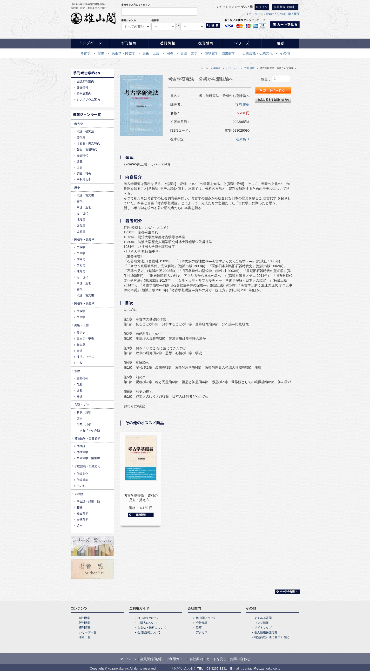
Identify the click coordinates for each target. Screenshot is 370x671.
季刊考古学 (84, 179)
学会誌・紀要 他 (88, 501)
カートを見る (216, 659)
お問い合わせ (240, 659)
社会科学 (82, 513)
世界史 (81, 231)
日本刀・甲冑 (85, 338)
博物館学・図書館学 (220, 53)
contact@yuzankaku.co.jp (261, 668)
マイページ (256, 14)
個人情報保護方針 (265, 632)
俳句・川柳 (84, 424)
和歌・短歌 (84, 412)
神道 (79, 396)
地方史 (81, 219)
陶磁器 (81, 344)
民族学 (81, 247)
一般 (79, 363)
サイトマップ (263, 627)
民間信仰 (82, 378)
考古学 (85, 53)
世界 (79, 167)
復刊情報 (85, 627)
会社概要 (202, 622)
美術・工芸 (150, 53)
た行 (228, 68)
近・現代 (82, 213)
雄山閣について (206, 618)
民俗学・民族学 (123, 53)
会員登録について (149, 632)
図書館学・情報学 (88, 458)
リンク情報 (261, 622)
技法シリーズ (85, 357)
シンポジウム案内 (88, 99)
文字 (79, 418)
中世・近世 (84, 207)
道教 (79, 390)
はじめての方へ (147, 618)
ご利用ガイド (176, 659)
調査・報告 (84, 173)
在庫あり (242, 139)
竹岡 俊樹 (249, 68)
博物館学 (82, 452)
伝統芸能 (82, 479)
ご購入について (147, 622)
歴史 (101, 53)
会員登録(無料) (151, 659)
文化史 (81, 225)
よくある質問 (263, 618)
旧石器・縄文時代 (88, 143)
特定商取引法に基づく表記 (271, 637)
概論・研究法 (85, 131)
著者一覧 (85, 637)
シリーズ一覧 (87, 632)
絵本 (79, 525)
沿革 (199, 627)
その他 (285, 53)
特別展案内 (84, 93)
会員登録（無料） (285, 7)
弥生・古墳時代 (87, 149)
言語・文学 (189, 53)
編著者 (217, 68)
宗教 (170, 53)
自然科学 (82, 519)
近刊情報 (85, 622)
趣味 (79, 507)
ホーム (204, 68)
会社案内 (196, 659)
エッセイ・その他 (88, 430)
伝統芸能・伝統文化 (257, 53)
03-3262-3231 (217, 668)
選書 (79, 161)
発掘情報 (82, 87)
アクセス (202, 632)
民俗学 (81, 253)
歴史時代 (82, 155)
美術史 (81, 332)
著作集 (81, 137)
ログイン (262, 7)
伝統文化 (82, 473)
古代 (79, 201)
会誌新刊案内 (85, 81)
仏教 (79, 384)
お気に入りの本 (275, 14)
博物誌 (81, 446)
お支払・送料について (151, 627)
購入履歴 (294, 14)
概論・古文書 (85, 195)
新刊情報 (85, 618)
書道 (79, 350)
